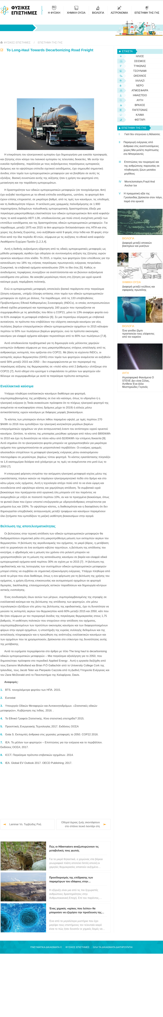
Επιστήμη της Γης (50, 42)
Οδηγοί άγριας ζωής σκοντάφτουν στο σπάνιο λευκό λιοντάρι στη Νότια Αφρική (80, 824)
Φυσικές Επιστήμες (17, 42)
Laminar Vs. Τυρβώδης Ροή (25, 824)
